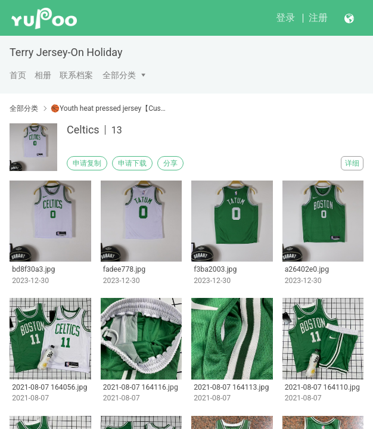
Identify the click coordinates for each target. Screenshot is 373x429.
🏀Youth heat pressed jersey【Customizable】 (109, 108)
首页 (18, 75)
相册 (43, 75)
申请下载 (132, 163)
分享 (170, 163)
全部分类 (119, 75)
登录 (285, 17)
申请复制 (87, 163)
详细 (352, 163)
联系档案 (76, 75)
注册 (318, 17)
